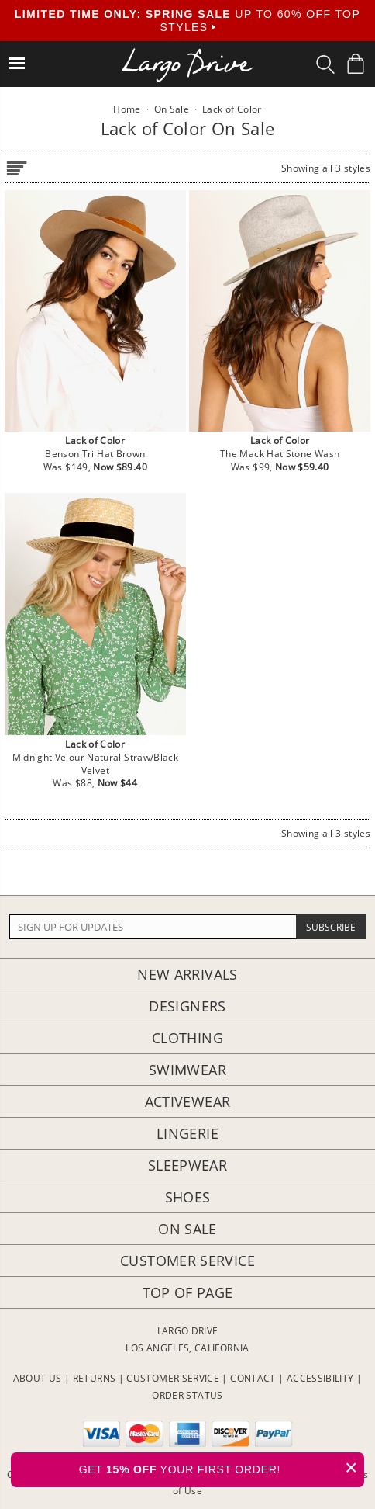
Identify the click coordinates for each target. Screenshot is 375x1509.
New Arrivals (187, 974)
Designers (187, 1006)
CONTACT (253, 1378)
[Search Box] (325, 64)
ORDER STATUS (187, 1395)
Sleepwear (187, 1165)
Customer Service (187, 1260)
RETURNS (94, 1378)
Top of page (188, 1292)
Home (126, 109)
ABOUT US (37, 1378)
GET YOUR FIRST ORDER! (221, 1467)
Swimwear (187, 1069)
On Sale (187, 1228)
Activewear (188, 1101)
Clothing (187, 1038)
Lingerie (187, 1133)
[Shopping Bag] (356, 64)
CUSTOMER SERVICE (172, 1378)
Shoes (188, 1197)
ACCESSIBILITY (320, 1378)
